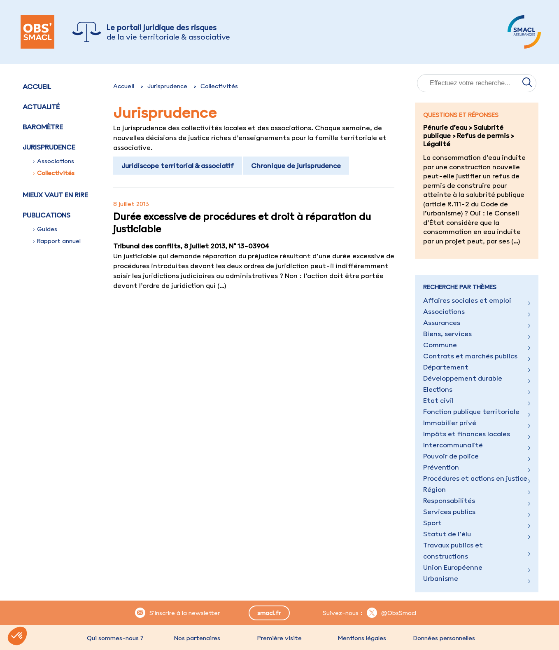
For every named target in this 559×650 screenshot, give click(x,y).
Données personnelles (444, 638)
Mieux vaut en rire (55, 195)
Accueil (37, 86)
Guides (45, 229)
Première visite (279, 638)
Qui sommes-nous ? (115, 638)
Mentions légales (362, 638)
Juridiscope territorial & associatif (177, 165)
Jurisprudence (167, 86)
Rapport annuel (57, 241)
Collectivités (54, 173)
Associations (53, 161)
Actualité (41, 107)
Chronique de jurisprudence (296, 165)
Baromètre (43, 127)
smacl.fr (269, 613)
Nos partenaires (197, 638)
